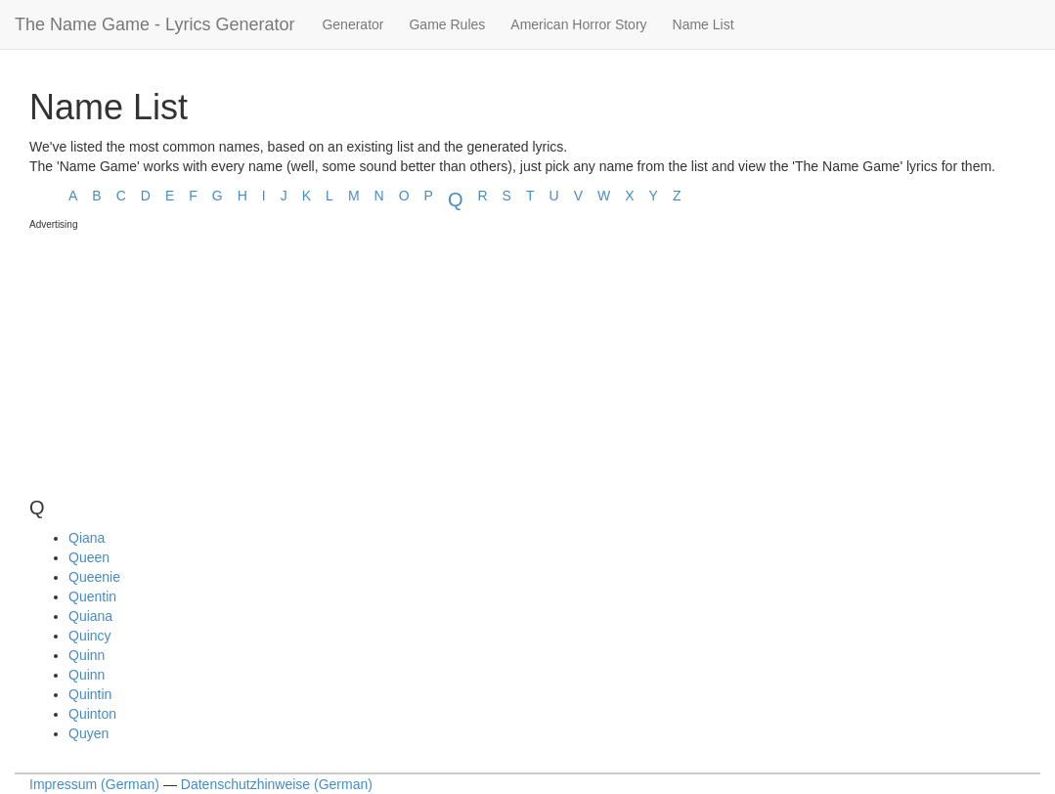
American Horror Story (578, 24)
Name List (703, 24)
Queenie (94, 577)
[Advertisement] (176, 355)
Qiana (86, 538)
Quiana (90, 616)
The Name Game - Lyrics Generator (154, 24)
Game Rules (447, 24)
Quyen (88, 733)
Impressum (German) (94, 784)
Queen (89, 557)
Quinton (92, 714)
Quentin (92, 596)
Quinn (86, 655)
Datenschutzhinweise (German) (277, 784)
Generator (352, 24)
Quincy (89, 635)
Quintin (89, 694)
